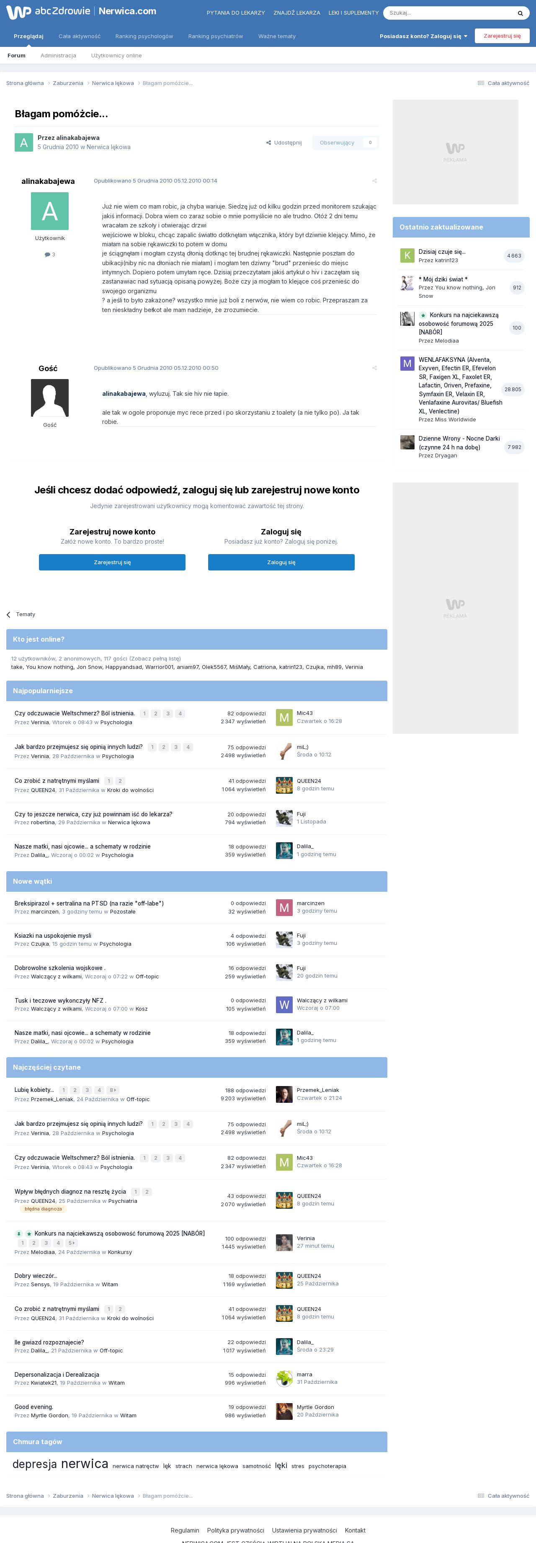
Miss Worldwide (455, 419)
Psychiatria (122, 1173)
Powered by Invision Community (268, 1528)
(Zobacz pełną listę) (155, 639)
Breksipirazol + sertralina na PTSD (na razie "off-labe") (89, 880)
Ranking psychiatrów (215, 36)
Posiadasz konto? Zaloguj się (423, 36)
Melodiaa (43, 1223)
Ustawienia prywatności (304, 1500)
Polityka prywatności (235, 1500)
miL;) (303, 726)
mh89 (334, 648)
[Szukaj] (426, 13)
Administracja (58, 55)
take (17, 648)
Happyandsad (124, 648)
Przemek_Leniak (52, 1075)
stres (297, 1436)
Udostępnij (284, 142)
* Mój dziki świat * (443, 279)
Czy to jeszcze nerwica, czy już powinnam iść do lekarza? (94, 791)
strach (183, 1436)
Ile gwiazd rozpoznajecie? (49, 1312)
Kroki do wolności (130, 767)
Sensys (40, 1255)
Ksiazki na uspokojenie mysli (53, 913)
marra (304, 1344)
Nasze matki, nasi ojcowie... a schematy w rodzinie (83, 824)
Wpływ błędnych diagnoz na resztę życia (71, 1165)
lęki (281, 1435)
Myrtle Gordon (49, 1385)
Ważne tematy (277, 36)
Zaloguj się (281, 543)
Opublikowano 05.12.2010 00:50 (152, 358)
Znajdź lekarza (296, 12)
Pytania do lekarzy (236, 12)
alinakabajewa (78, 137)
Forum (17, 55)
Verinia (354, 648)
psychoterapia (327, 1436)
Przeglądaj (29, 40)
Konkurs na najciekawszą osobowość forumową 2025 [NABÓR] (120, 1206)
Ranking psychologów (144, 36)
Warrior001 (159, 648)
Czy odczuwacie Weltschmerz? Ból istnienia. (76, 694)
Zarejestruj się (502, 35)
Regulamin (185, 1500)
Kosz (142, 986)
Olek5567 (214, 648)
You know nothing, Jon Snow (64, 648)
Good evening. (34, 1377)
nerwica (84, 1433)
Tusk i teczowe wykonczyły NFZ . (60, 978)
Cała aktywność (79, 36)
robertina (43, 800)
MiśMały (239, 648)
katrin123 (290, 648)
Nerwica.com (128, 10)
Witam (110, 1255)
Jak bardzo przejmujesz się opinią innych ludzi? (79, 726)
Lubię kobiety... (35, 1067)
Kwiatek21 (44, 1353)
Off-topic (147, 953)
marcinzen (45, 889)
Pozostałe (123, 889)
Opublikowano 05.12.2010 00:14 (152, 180)
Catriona (264, 648)
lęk (167, 1436)
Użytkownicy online (116, 55)
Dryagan (446, 455)
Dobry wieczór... (36, 1247)
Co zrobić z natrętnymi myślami (58, 759)
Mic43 (305, 693)
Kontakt (355, 1500)
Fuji (301, 791)
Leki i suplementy (354, 12)
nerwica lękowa (217, 1436)
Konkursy (120, 1223)
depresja (35, 1434)
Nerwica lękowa (109, 146)
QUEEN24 (43, 767)
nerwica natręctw (136, 1436)
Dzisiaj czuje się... (442, 251)
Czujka (315, 648)
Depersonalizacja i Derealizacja (57, 1345)
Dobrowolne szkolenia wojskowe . (60, 945)
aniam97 (187, 648)
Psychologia (116, 702)
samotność (256, 1436)
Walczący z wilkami (56, 953)
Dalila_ (39, 832)
